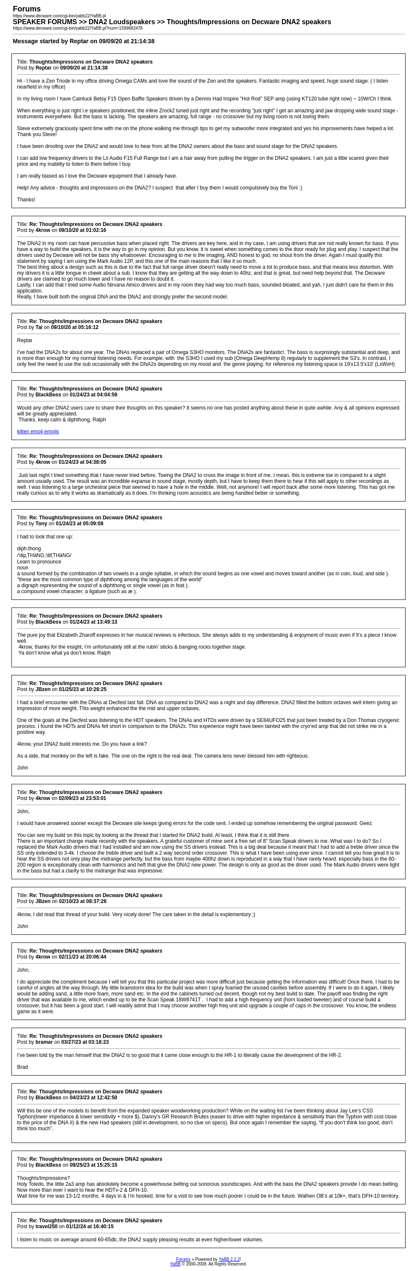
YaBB (175, 1264)
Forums (183, 1259)
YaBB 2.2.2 (229, 1259)
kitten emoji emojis (38, 432)
